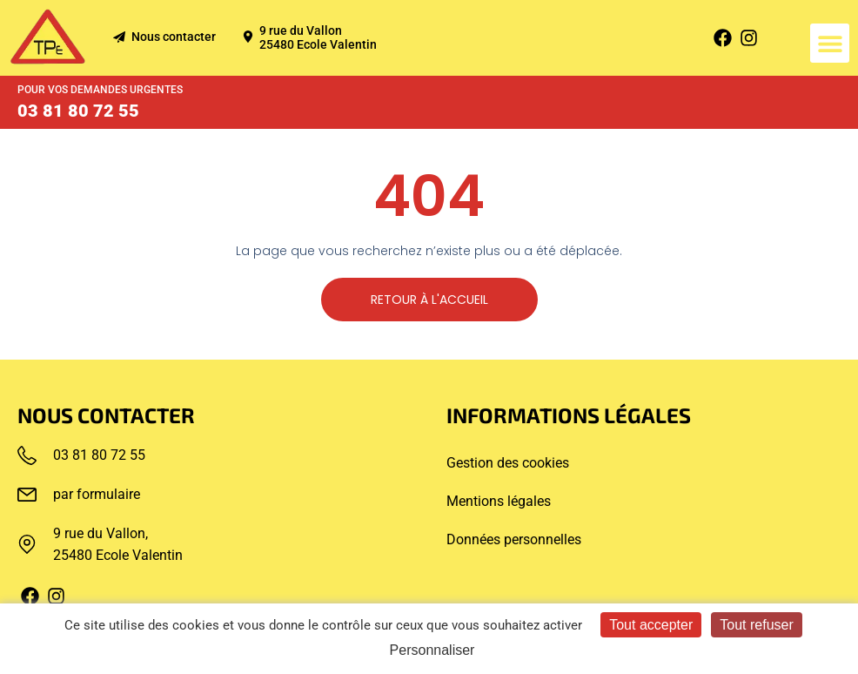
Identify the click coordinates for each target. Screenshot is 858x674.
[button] (829, 43)
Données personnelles (513, 539)
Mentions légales (498, 501)
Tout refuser (756, 624)
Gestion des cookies (507, 463)
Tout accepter (651, 624)
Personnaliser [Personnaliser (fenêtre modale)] (432, 650)
